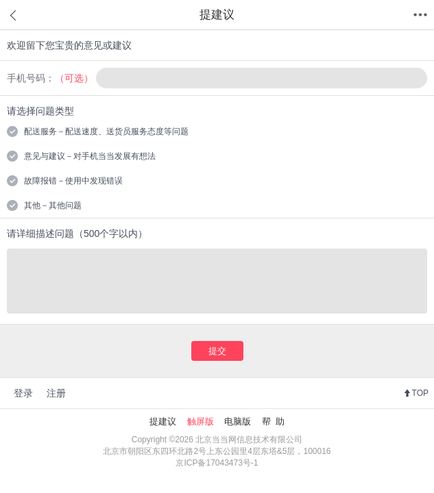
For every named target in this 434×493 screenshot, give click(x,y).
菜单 (420, 15)
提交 (217, 351)
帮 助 (273, 421)
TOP (420, 393)
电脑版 (237, 421)
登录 (23, 393)
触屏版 (200, 421)
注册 (56, 393)
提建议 (162, 421)
